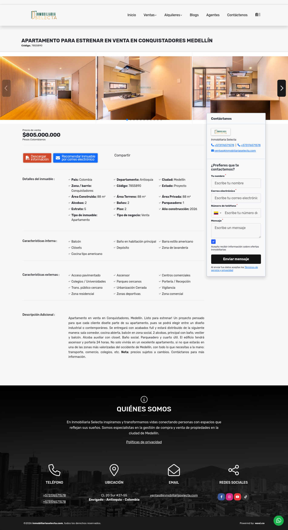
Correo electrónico (223, 190)
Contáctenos (237, 15)
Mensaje (217, 220)
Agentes (212, 15)
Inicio (132, 15)
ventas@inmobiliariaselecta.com (235, 150)
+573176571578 (224, 145)
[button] (127, 120)
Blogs (194, 15)
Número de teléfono (224, 205)
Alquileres (172, 15)
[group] (48, 88)
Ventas (149, 15)
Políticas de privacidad (144, 442)
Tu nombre (218, 176)
